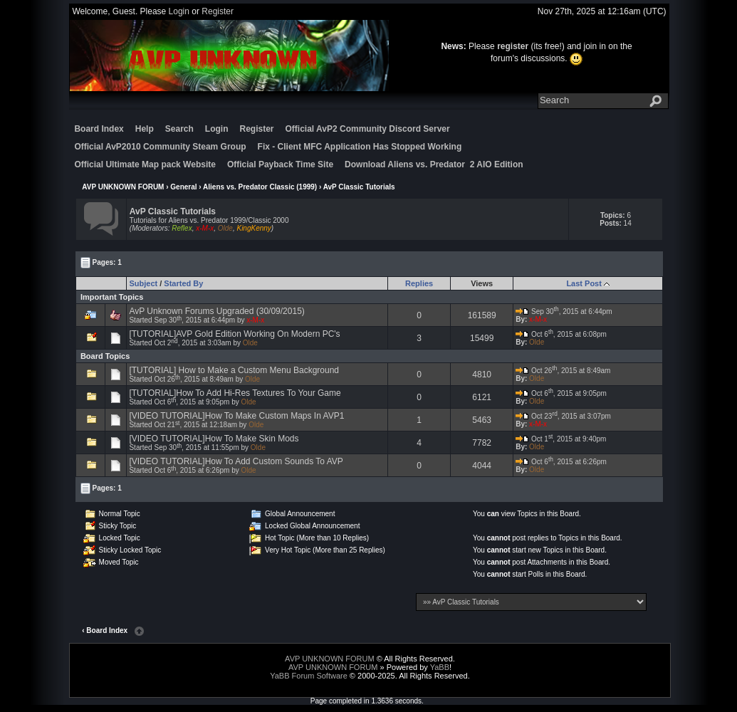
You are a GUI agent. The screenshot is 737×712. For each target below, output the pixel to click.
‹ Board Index (104, 630)
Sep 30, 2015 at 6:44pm (564, 311)
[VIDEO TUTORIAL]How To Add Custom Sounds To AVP (236, 461)
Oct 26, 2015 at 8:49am (563, 371)
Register (218, 11)
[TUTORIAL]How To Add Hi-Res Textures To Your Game (234, 393)
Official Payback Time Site (280, 164)
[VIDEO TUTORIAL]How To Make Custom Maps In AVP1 (236, 416)
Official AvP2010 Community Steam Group (160, 147)
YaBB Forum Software (308, 675)
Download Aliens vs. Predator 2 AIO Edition (434, 164)
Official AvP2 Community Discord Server (368, 129)
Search (179, 129)
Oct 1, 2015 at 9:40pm (561, 439)
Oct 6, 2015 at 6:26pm (561, 462)
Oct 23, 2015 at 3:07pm (563, 416)
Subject (143, 283)
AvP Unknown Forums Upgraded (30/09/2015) (216, 311)
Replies (419, 283)
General (183, 187)
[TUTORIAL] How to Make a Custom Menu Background (234, 370)
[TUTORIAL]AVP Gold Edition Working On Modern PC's (234, 334)
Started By (183, 283)
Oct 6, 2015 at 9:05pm (561, 393)
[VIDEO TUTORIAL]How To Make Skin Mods (213, 439)
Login (179, 11)
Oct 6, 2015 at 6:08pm (561, 334)
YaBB (439, 667)
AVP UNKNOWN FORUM (123, 187)
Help (144, 129)
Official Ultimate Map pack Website (145, 164)
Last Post (584, 283)
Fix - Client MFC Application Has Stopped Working (360, 147)
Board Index (98, 129)
